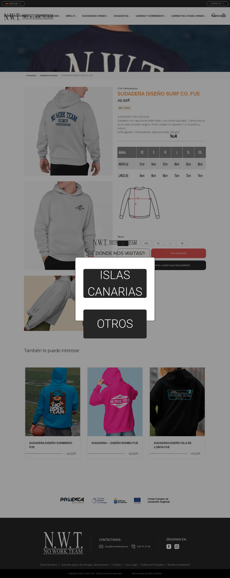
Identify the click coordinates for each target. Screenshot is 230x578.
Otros (115, 324)
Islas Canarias (115, 283)
